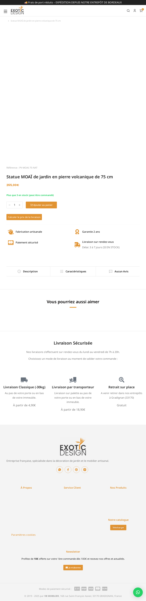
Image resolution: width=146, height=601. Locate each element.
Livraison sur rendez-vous (98, 242)
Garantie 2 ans (91, 231)
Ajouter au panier (42, 204)
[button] (73, 567)
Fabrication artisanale (29, 231)
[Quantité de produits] (14, 205)
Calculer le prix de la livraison (24, 217)
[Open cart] (141, 10)
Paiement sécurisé (27, 242)
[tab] (27, 271)
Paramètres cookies (23, 535)
